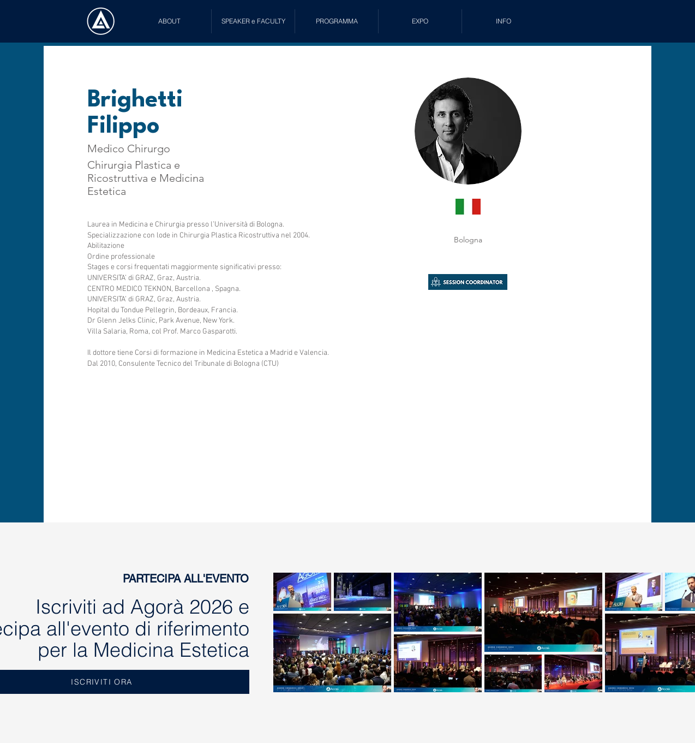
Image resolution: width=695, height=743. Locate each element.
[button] (253, 21)
